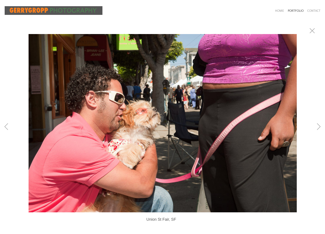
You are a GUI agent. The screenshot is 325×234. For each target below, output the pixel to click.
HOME (279, 11)
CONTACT (313, 11)
